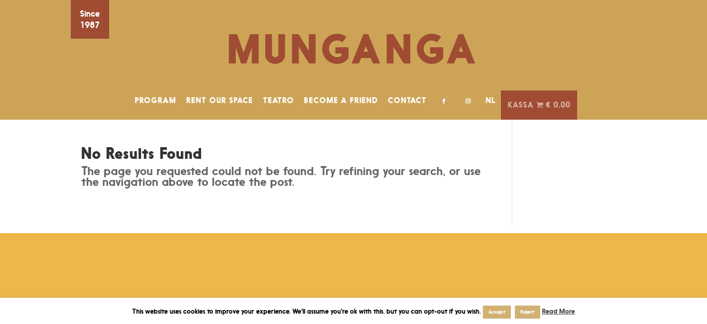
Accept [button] (496, 312)
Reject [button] (527, 312)
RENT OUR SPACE (219, 100)
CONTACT (407, 100)
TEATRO (278, 100)
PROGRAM (155, 100)
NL (491, 100)
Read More (558, 311)
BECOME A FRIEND (341, 100)
